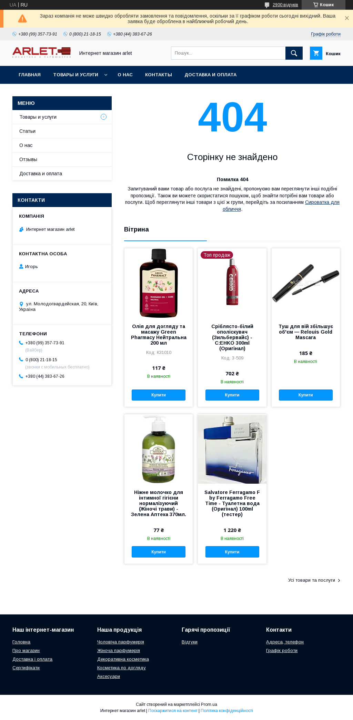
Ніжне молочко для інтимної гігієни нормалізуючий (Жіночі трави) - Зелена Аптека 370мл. (158, 503)
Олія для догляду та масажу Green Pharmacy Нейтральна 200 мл (158, 335)
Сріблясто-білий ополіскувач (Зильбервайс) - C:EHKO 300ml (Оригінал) (232, 337)
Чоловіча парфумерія (120, 641)
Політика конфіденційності (227, 710)
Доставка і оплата (32, 659)
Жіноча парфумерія (118, 650)
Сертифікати (26, 667)
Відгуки (190, 641)
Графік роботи (281, 650)
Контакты (158, 74)
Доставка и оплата (210, 74)
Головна (21, 641)
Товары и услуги (75, 74)
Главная (30, 74)
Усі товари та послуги (311, 580)
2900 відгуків (285, 4)
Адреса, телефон (285, 641)
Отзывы (28, 159)
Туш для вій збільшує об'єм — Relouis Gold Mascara (306, 332)
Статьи (27, 131)
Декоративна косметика (123, 659)
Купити (158, 395)
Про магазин (26, 650)
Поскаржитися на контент (173, 710)
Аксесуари (108, 676)
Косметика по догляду (121, 667)
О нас (125, 74)
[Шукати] (294, 53)
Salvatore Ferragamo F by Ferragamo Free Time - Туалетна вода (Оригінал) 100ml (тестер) (232, 503)
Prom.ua (209, 704)
